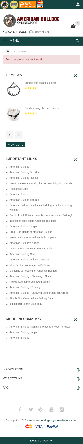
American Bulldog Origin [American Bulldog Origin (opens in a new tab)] (23, 226)
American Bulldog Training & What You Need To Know (40, 326)
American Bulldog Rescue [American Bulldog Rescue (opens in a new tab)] (24, 177)
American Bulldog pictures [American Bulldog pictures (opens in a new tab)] (24, 199)
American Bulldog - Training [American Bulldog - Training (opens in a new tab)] (25, 287)
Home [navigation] (7, 51)
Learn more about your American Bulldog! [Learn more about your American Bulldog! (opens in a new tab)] (33, 248)
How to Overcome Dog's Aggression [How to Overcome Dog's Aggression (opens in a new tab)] (30, 281)
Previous (10, 135)
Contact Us (41, 32)
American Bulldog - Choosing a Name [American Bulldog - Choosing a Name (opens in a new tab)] (31, 276)
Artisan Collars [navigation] (20, 51)
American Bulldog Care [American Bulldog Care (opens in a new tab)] (22, 254)
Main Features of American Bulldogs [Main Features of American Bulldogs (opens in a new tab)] (30, 265)
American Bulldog (19, 337)
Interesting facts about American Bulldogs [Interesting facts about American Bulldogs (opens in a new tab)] (33, 220)
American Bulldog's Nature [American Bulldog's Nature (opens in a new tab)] (24, 242)
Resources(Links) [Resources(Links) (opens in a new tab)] (19, 188)
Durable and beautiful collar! (40, 82)
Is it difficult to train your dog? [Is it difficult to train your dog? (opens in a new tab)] (26, 303)
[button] (77, 41)
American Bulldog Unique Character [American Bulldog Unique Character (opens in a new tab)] (30, 259)
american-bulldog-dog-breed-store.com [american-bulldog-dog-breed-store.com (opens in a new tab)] (52, 420)
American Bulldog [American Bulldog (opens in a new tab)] (19, 166)
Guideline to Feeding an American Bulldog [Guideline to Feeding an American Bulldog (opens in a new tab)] (33, 270)
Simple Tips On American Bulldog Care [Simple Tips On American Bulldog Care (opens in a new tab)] (31, 298)
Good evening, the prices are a (41, 108)
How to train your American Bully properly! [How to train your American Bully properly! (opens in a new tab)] (33, 237)
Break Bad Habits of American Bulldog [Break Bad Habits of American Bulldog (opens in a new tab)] (31, 231)
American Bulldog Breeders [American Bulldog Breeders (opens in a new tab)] (25, 172)
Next (19, 135)
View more (15, 144)
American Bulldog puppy (23, 332)
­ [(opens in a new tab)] (22, 409)
